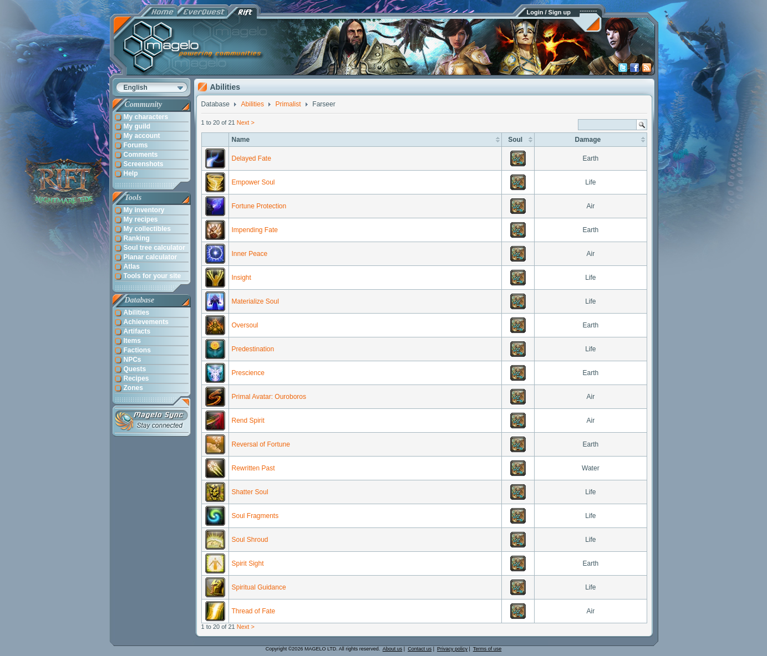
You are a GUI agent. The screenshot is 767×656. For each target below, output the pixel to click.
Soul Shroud (250, 540)
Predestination (253, 349)
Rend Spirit (248, 420)
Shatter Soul (250, 492)
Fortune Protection (259, 206)
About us (393, 649)
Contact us (419, 649)
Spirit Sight (248, 563)
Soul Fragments (255, 516)
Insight (241, 277)
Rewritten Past (253, 468)
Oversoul (245, 325)
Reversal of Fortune (261, 444)
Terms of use (487, 649)
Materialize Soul (255, 301)
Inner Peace (250, 254)
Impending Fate (255, 230)
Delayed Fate (251, 158)
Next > (246, 122)
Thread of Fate (254, 611)
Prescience (248, 373)
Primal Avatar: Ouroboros (269, 397)
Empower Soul (253, 182)
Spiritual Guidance (259, 587)
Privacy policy (452, 649)
